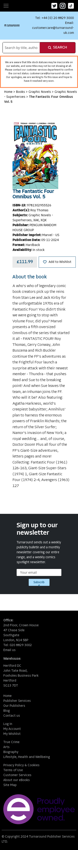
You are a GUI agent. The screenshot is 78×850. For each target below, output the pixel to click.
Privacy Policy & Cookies (21, 765)
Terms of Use (13, 770)
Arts (6, 747)
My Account (12, 729)
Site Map (10, 785)
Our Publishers (14, 706)
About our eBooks (16, 780)
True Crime (11, 742)
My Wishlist (12, 734)
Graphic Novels (40, 92)
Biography (10, 752)
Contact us (11, 716)
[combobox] (21, 47)
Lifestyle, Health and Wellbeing (26, 757)
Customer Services (17, 775)
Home (8, 92)
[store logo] (12, 25)
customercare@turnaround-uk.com (49, 73)
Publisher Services (17, 701)
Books (21, 92)
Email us (9, 650)
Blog (6, 711)
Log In (7, 724)
